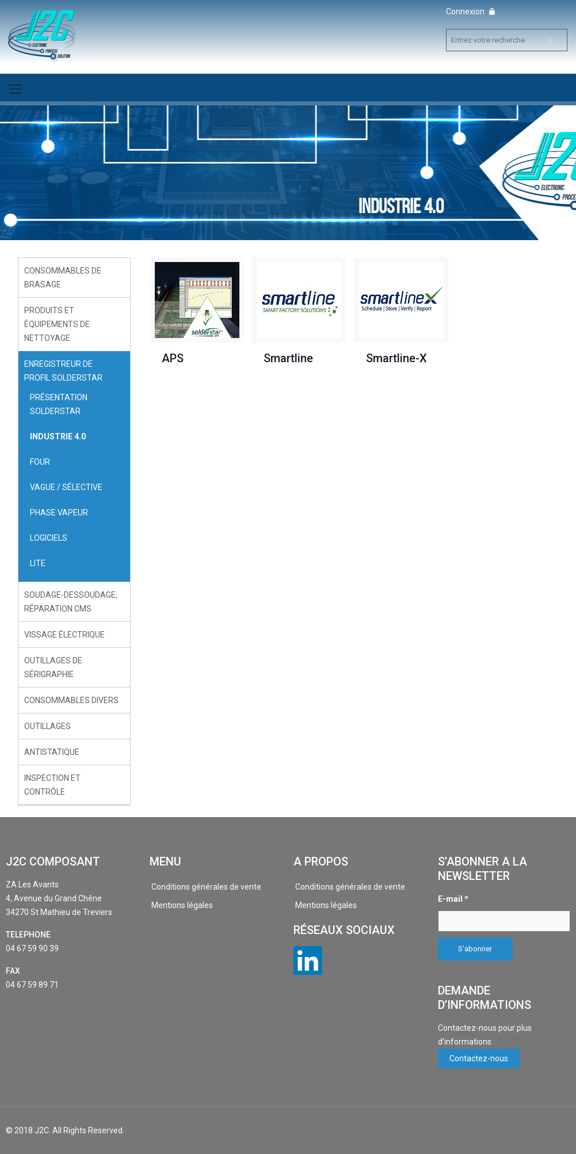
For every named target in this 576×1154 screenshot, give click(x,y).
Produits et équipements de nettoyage (57, 324)
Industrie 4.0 (58, 436)
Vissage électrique (64, 634)
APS (173, 358)
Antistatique (51, 752)
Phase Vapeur (59, 512)
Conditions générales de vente (206, 886)
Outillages (47, 726)
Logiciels (48, 537)
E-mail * (453, 899)
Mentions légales (182, 905)
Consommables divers (71, 700)
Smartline (288, 358)
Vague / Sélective (66, 487)
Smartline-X (396, 358)
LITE (37, 563)
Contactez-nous (478, 1058)
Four (40, 461)
